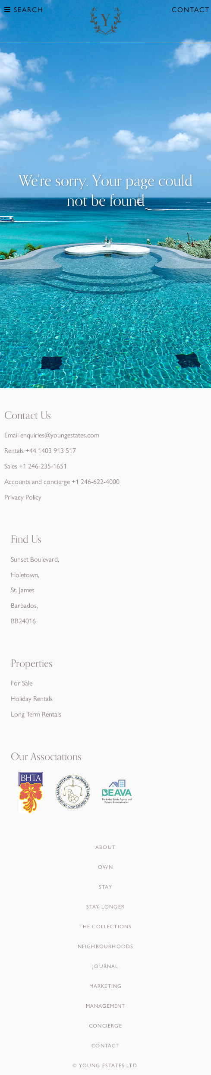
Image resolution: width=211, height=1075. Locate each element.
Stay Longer (105, 906)
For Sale (21, 683)
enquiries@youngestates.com (59, 435)
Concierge (105, 1025)
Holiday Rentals (32, 698)
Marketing (105, 986)
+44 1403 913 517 (50, 450)
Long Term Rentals (36, 714)
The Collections (105, 926)
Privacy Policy (22, 497)
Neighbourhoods (106, 946)
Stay (105, 886)
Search (23, 9)
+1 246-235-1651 (43, 466)
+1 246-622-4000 (96, 481)
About (105, 847)
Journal (105, 966)
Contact (191, 9)
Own (105, 867)
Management (106, 1005)
